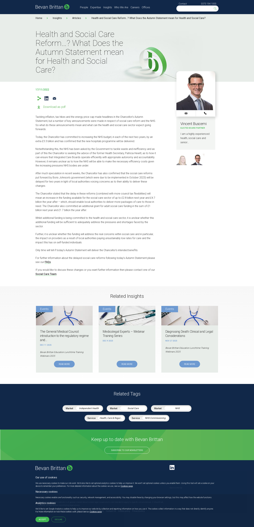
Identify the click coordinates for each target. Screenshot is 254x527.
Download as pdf (54, 107)
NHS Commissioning (155, 418)
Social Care (133, 408)
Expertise (95, 7)
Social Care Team (46, 274)
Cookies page (127, 486)
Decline (58, 519)
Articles (76, 18)
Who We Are (121, 7)
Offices (146, 7)
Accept (42, 519)
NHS (177, 408)
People (84, 7)
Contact (183, 3)
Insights (107, 7)
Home (38, 18)
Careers (135, 7)
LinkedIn (46, 98)
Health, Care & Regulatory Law (112, 418)
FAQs (48, 262)
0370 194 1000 (208, 3)
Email (54, 98)
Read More (64, 364)
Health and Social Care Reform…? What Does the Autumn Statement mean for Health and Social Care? (148, 18)
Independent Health (89, 408)
